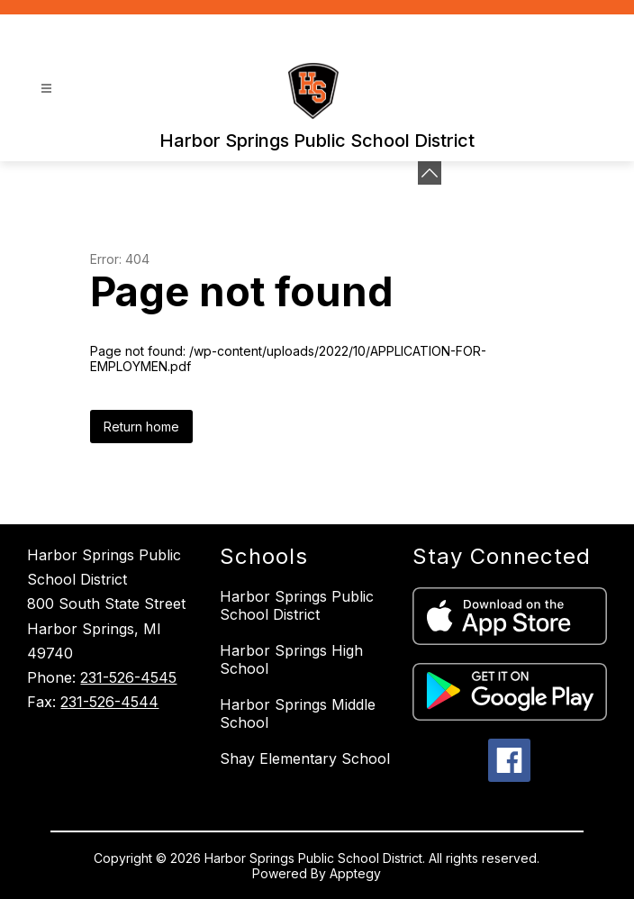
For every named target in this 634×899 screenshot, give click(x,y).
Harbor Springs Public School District (297, 605)
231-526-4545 (128, 677)
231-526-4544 (109, 702)
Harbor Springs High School (291, 659)
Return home (141, 426)
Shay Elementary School (305, 758)
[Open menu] (46, 88)
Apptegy (355, 873)
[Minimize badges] (429, 173)
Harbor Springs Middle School (298, 713)
